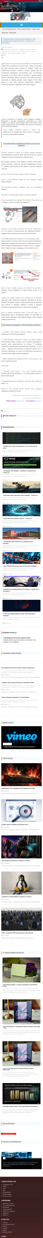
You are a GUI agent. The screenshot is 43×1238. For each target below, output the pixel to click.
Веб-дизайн (12, 32)
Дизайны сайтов (7, 1232)
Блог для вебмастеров (9, 29)
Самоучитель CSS (8, 1184)
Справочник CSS (7, 1209)
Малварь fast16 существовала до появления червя (17, 682)
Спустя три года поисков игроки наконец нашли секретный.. (18, 1069)
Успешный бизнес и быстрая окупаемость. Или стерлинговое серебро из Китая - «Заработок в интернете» (19, 41)
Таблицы (5, 1222)
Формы (5, 1230)
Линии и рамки (7, 1194)
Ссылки (5, 1228)
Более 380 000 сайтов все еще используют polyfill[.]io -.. (20, 566)
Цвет (4, 1190)
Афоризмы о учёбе (8, 1203)
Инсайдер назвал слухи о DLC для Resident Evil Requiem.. (21, 1106)
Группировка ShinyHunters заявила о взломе (15, 860)
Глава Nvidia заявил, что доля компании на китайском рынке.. (20, 985)
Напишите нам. (38, 401)
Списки (5, 1226)
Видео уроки (36, 29)
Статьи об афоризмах (9, 1205)
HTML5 (5, 1186)
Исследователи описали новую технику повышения (17, 668)
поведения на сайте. (20, 401)
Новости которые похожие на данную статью (21, 416)
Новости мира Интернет (24, 29)
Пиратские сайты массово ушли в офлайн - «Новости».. (20, 495)
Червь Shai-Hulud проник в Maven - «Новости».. (18, 518)
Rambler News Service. (37, 395)
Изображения (6, 1192)
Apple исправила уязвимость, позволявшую (15, 697)
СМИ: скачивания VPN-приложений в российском (17, 933)
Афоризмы (5, 32)
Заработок (6, 1213)
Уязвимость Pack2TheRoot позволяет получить (16, 897)
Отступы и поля (7, 1196)
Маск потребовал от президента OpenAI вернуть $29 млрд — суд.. (21, 1027)
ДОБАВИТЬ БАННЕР (8, 1133)
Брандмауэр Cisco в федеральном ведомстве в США (18, 788)
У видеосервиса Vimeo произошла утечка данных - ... (20, 747)
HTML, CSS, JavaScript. (9, 1211)
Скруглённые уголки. (8, 1224)
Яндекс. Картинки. (37, 398)
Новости (5, 1215)
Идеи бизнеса (6, 410)
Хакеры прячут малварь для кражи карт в (14, 824)
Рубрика (6, 1)
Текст (4, 1188)
